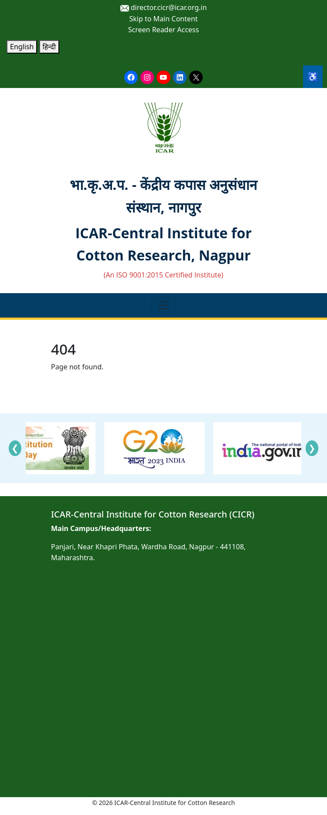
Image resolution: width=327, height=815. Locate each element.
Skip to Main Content (163, 19)
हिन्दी (49, 46)
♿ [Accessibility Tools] (312, 76)
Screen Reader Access (163, 29)
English (22, 46)
